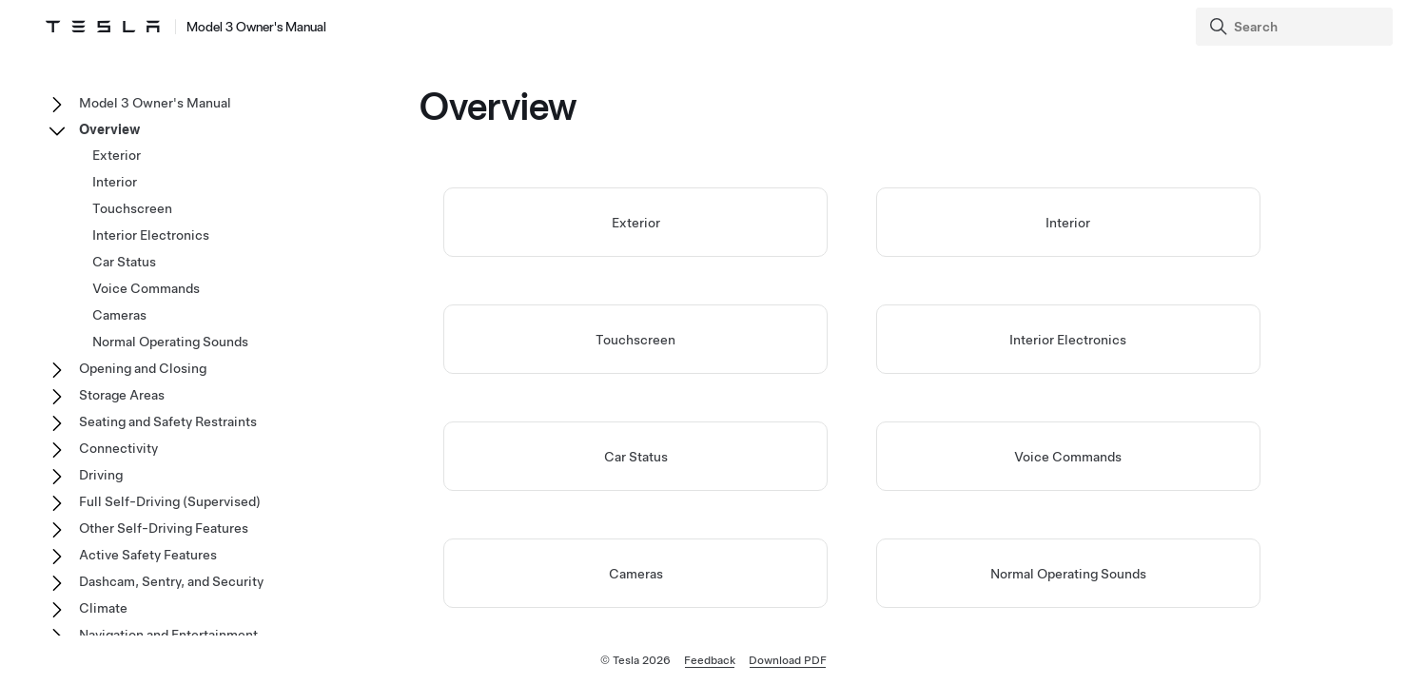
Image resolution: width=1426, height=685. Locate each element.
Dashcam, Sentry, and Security (171, 581)
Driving (101, 474)
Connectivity (118, 448)
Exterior (636, 222)
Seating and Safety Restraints (168, 421)
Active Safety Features (148, 554)
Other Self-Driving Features (163, 528)
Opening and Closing (142, 368)
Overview (109, 129)
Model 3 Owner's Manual (155, 102)
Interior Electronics (1067, 339)
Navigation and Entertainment (168, 634)
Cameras (636, 573)
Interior (1067, 222)
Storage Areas (122, 394)
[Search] (1296, 26)
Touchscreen (635, 339)
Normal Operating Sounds (1068, 573)
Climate (103, 608)
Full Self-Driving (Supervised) (170, 501)
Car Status (636, 456)
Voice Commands (1068, 456)
